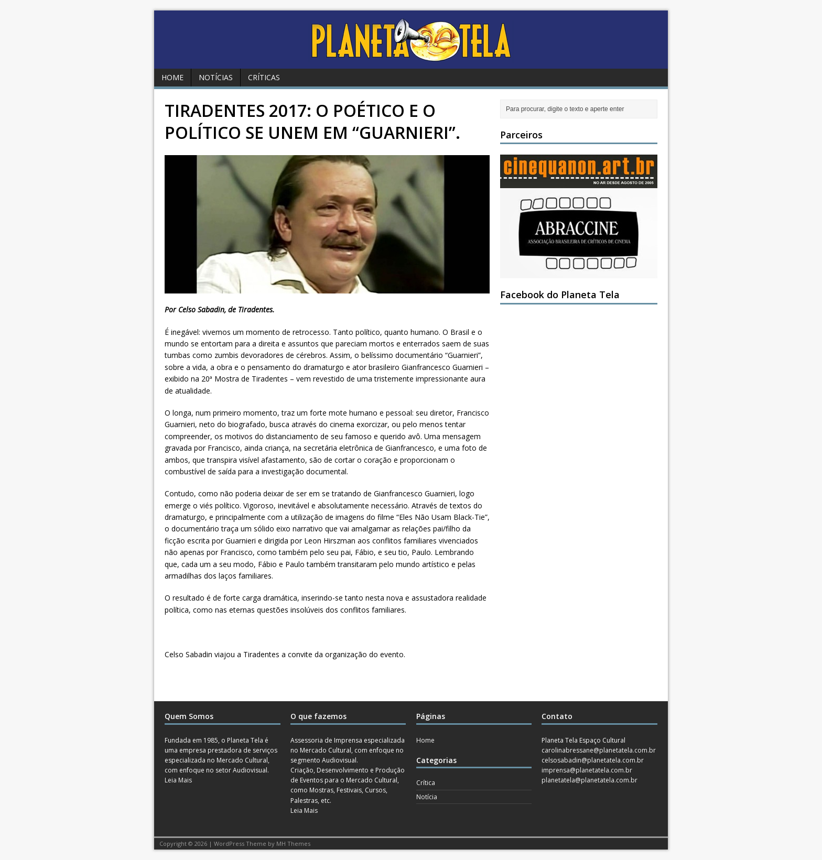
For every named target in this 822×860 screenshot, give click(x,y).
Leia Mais (178, 780)
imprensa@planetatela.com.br (587, 770)
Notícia (426, 796)
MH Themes (293, 843)
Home (172, 77)
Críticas (264, 77)
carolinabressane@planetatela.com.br (599, 750)
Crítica (425, 782)
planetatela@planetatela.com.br (589, 780)
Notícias (216, 77)
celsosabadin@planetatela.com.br (593, 760)
